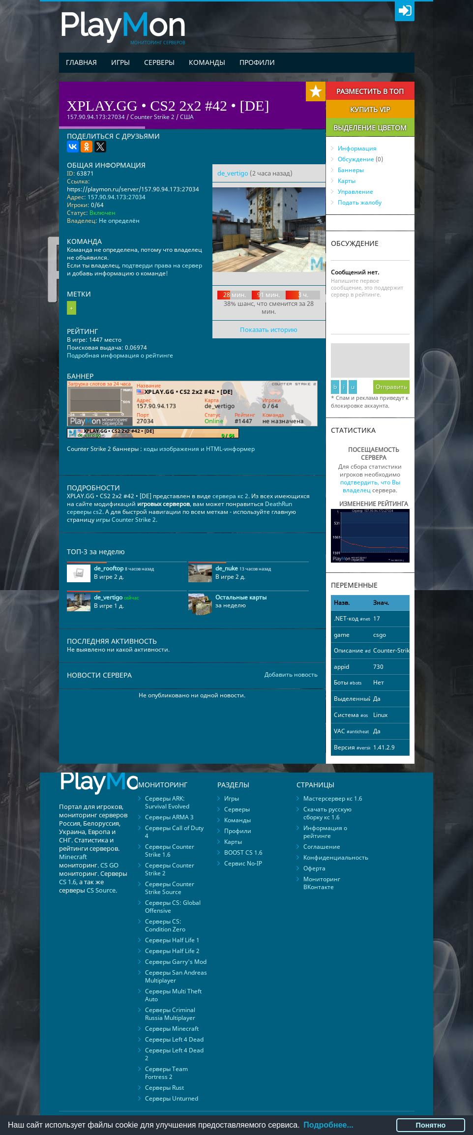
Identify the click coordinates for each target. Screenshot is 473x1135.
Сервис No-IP (243, 863)
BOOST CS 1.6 (243, 852)
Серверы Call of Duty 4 (174, 832)
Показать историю (268, 329)
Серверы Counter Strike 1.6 (169, 850)
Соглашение (321, 846)
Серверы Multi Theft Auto (173, 995)
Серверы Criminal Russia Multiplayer (170, 1014)
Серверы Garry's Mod (176, 961)
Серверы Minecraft (172, 1028)
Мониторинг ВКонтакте (321, 883)
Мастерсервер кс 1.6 (332, 798)
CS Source (101, 890)
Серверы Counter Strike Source (169, 888)
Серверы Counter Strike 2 (169, 869)
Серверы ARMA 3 (169, 817)
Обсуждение (356, 159)
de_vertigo (232, 173)
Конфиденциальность (335, 857)
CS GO (109, 865)
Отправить (391, 387)
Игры (120, 62)
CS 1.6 (67, 881)
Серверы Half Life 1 (172, 940)
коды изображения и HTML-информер (199, 449)
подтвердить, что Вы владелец (370, 486)
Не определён (119, 220)
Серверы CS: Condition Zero (165, 925)
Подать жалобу (360, 202)
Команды (207, 62)
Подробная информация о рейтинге (120, 355)
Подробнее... (328, 1125)
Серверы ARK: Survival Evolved (167, 802)
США (187, 117)
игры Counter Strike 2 (126, 519)
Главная (81, 62)
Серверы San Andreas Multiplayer (176, 976)
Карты (346, 181)
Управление (355, 191)
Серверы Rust (164, 1087)
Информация (357, 148)
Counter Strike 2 (152, 117)
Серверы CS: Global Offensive (173, 906)
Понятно (431, 1125)
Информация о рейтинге (325, 832)
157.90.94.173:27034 (117, 197)
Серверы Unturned (171, 1098)
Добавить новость (291, 675)
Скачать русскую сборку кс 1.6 (327, 813)
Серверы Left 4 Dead (174, 1039)
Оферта (314, 868)
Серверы (159, 62)
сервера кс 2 (230, 496)
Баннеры (351, 170)
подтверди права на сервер (162, 265)
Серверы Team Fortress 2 (166, 1073)
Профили (257, 62)
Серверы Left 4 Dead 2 (174, 1054)
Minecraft (73, 856)
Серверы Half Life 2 (172, 951)
